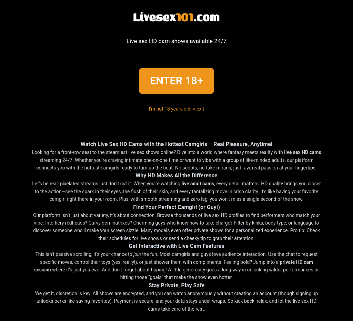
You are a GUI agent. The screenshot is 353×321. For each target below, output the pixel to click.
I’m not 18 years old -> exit (176, 109)
